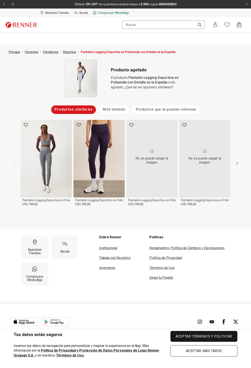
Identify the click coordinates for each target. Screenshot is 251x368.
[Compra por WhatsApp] (35, 274)
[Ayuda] (65, 247)
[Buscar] (198, 25)
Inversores (107, 268)
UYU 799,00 (30, 204)
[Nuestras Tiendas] (35, 247)
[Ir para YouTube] (212, 322)
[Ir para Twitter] (236, 322)
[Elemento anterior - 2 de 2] (4, 4)
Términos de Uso (162, 268)
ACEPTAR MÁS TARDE (204, 351)
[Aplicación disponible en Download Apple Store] (24, 322)
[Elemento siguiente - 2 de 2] (246, 4)
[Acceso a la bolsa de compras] (239, 25)
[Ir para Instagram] (200, 322)
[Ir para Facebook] (224, 322)
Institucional (108, 248)
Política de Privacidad (165, 258)
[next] (237, 163)
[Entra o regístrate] (215, 25)
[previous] (14, 163)
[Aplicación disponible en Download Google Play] (55, 322)
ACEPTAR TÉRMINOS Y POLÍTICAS (204, 336)
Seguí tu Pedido (161, 278)
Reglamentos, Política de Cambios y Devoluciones (187, 248)
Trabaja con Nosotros (115, 258)
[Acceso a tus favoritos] (227, 25)
